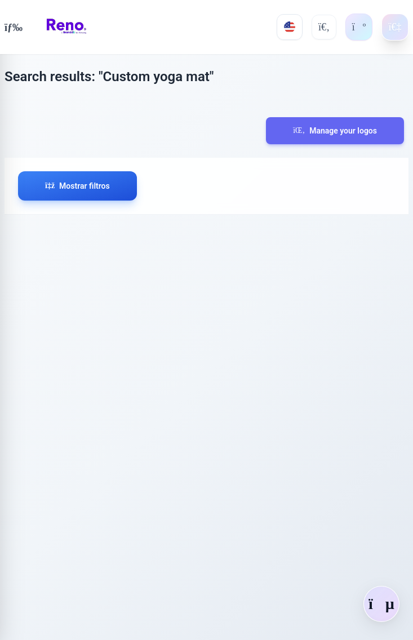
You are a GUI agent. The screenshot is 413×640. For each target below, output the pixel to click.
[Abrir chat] (381, 604)
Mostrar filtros (77, 185)
